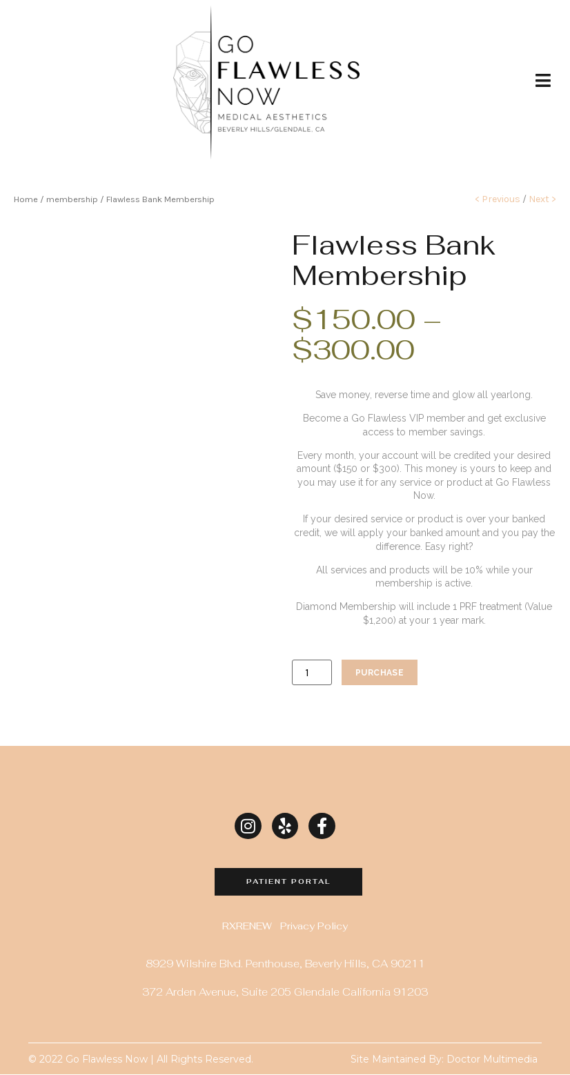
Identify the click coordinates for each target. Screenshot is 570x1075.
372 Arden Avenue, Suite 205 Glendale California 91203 (285, 991)
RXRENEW (247, 926)
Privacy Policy (314, 926)
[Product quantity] (312, 672)
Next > (541, 199)
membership (72, 199)
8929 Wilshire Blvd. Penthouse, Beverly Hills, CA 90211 (285, 963)
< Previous (497, 199)
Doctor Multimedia (492, 1060)
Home (26, 199)
